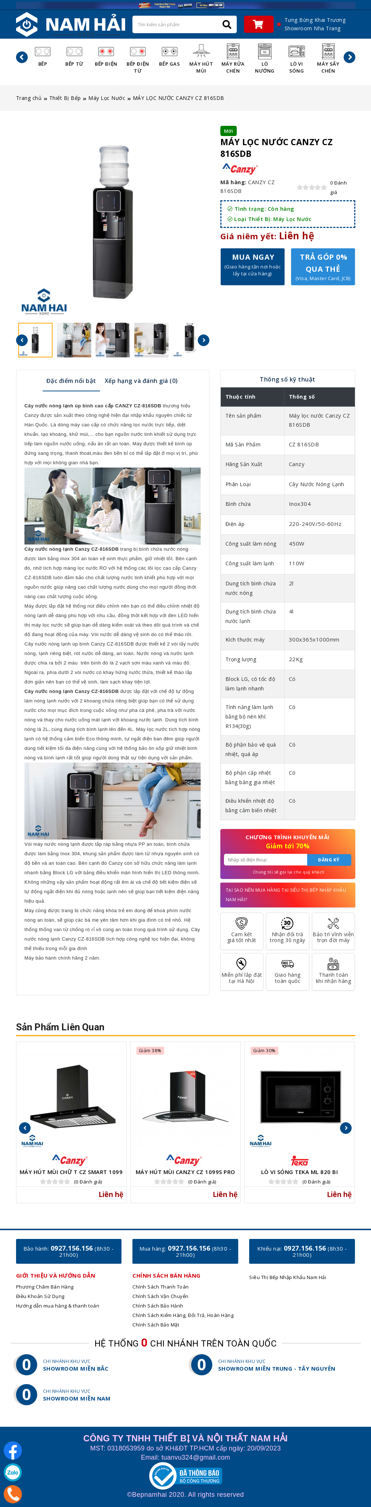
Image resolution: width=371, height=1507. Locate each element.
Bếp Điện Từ (138, 58)
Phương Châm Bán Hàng (45, 1286)
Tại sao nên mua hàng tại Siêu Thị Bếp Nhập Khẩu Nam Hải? (286, 895)
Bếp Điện (106, 54)
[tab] (71, 380)
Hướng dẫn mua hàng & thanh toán (58, 1305)
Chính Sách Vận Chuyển (160, 1296)
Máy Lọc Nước (106, 97)
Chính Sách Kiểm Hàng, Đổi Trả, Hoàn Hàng (182, 1315)
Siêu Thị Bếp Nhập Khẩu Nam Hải (287, 1277)
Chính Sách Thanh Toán (160, 1286)
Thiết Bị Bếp (65, 97)
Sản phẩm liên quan (60, 1027)
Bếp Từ (74, 54)
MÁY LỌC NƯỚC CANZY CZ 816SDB (178, 97)
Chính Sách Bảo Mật (155, 1324)
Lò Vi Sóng (296, 58)
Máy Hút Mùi (201, 58)
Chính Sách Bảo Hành (157, 1305)
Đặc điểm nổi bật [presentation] (71, 381)
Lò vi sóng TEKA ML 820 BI (299, 1171)
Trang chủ (29, 97)
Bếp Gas (169, 54)
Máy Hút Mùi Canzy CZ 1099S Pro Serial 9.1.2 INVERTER (185, 1174)
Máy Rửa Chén (233, 58)
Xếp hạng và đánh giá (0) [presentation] (141, 381)
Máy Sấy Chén (328, 58)
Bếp (43, 54)
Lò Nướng (265, 58)
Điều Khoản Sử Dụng (40, 1296)
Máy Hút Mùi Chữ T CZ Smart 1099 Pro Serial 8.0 (71, 1174)
